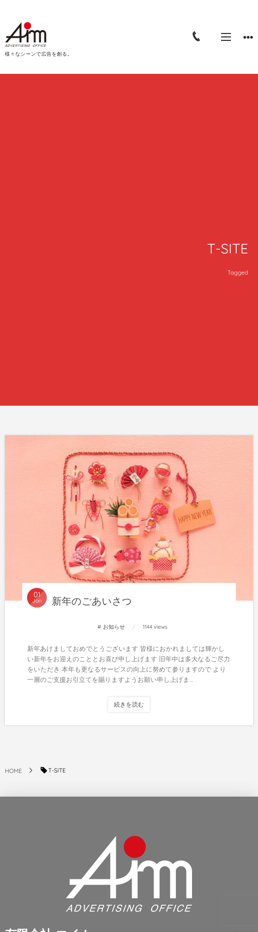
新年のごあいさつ (92, 601)
